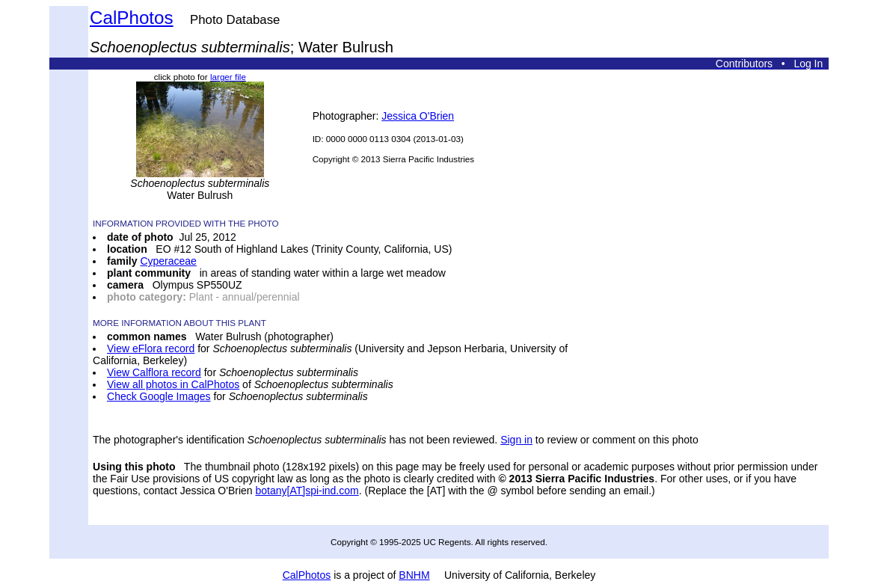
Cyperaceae (168, 261)
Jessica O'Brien (417, 116)
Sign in (516, 440)
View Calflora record (154, 372)
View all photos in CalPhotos (173, 384)
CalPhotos (132, 17)
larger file (228, 77)
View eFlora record (150, 348)
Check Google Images (159, 396)
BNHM (414, 575)
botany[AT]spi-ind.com (306, 491)
